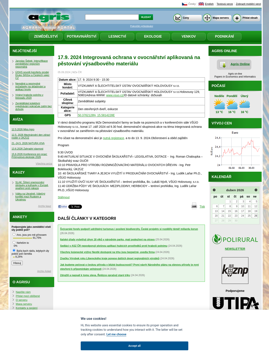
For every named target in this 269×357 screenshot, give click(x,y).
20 (216, 215)
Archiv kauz (44, 206)
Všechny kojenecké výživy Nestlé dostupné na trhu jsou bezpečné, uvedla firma (107, 252)
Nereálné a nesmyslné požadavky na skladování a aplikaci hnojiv (30, 86)
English (209, 4)
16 (236, 211)
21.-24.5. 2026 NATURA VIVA (28, 143)
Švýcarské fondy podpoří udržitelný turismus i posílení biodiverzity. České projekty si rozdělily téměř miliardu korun (129, 229)
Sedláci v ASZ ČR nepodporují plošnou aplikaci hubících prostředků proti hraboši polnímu (113, 245)
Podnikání (224, 36)
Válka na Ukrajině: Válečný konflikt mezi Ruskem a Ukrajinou (30, 196)
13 (216, 211)
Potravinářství (81, 36)
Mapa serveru (221, 17)
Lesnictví (117, 36)
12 (255, 206)
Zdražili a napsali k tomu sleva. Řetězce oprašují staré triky (95, 275)
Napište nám (23, 292)
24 (242, 215)
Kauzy (19, 172)
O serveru (21, 300)
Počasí (218, 86)
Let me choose (116, 334)
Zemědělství (46, 36)
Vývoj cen (222, 123)
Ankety (20, 217)
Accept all (134, 345)
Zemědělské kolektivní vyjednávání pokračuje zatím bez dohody (33, 106)
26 (255, 215)
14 (223, 211)
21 (223, 215)
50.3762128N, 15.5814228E (96, 115)
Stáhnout (64, 197)
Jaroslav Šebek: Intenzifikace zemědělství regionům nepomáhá (31, 63)
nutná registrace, (114, 138)
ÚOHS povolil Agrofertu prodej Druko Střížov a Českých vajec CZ (32, 75)
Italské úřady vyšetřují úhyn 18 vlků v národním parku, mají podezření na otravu (107, 239)
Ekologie (153, 36)
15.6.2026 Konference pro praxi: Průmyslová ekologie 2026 (29, 156)
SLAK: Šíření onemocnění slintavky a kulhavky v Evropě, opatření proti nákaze (32, 185)
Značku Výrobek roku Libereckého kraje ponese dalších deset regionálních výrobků (110, 258)
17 (242, 211)
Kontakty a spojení (27, 308)
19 (255, 211)
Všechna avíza (44, 163)
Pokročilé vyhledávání (141, 26)
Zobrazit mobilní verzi (248, 4)
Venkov (189, 36)
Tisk (202, 206)
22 (229, 215)
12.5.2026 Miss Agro (23, 129)
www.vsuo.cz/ (115, 95)
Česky (192, 4)
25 (249, 215)
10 (242, 206)
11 (249, 206)
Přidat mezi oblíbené (28, 296)
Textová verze (225, 4)
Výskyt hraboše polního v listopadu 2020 (29, 96)
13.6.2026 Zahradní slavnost (27, 148)
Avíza (18, 119)
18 (249, 211)
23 (236, 215)
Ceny (186, 17)
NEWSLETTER (235, 248)
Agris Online (240, 64)
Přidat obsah (250, 17)
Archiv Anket (44, 271)
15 (229, 211)
